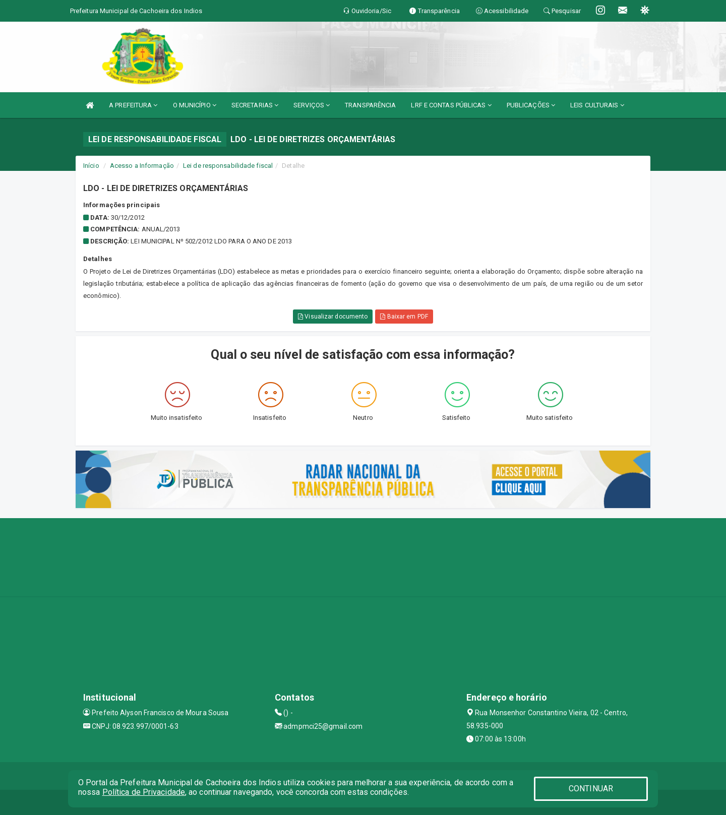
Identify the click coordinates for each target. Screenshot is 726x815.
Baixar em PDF (404, 316)
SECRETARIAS (254, 105)
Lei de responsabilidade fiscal (228, 165)
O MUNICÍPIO (194, 105)
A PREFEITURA (133, 105)
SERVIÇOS (311, 105)
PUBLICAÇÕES (531, 105)
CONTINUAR (591, 788)
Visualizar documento (333, 316)
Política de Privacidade (143, 792)
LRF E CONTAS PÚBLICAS (451, 105)
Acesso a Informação (142, 165)
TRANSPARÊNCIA (370, 105)
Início (91, 165)
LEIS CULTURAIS (597, 105)
